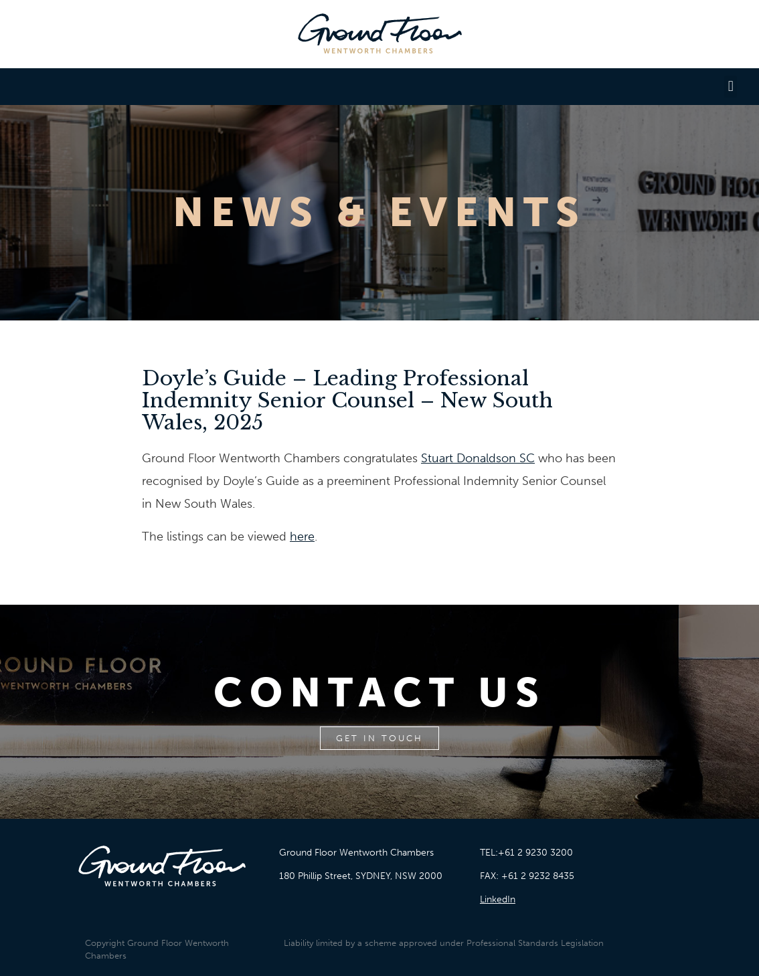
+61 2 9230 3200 (535, 852)
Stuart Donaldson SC (478, 458)
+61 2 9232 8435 (537, 876)
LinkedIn (497, 899)
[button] (730, 87)
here (302, 536)
